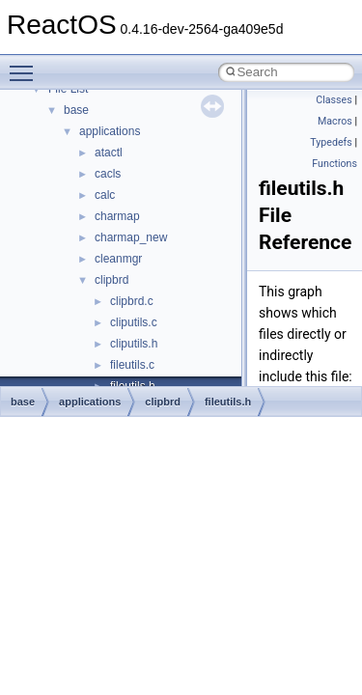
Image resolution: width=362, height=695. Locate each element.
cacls (108, 174)
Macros (335, 121)
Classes (333, 100)
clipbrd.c (131, 301)
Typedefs (331, 142)
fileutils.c (132, 365)
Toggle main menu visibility (26, 64)
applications (109, 131)
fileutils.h (228, 401)
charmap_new (131, 237)
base (76, 110)
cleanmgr (118, 258)
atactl (109, 152)
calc (105, 195)
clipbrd (111, 280)
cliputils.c (133, 322)
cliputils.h (133, 343)
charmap (117, 216)
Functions (334, 163)
